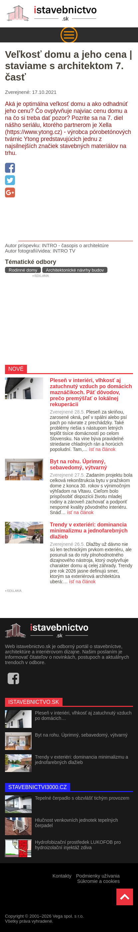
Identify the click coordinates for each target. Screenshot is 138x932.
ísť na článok (102, 449)
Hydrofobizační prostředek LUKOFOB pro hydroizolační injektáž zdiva (78, 844)
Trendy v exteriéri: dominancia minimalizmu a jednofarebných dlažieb (81, 759)
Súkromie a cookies (98, 881)
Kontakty (62, 876)
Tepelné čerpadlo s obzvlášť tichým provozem (82, 798)
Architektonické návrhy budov (75, 270)
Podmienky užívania (98, 876)
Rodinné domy (23, 270)
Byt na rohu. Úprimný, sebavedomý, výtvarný (81, 735)
